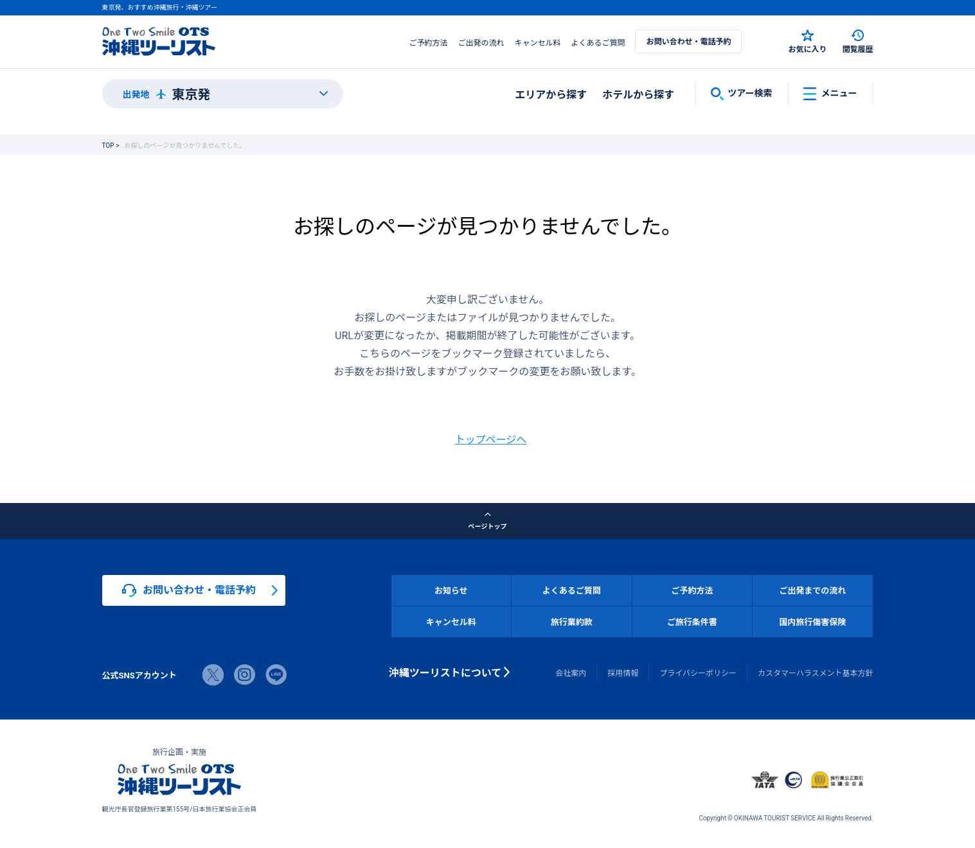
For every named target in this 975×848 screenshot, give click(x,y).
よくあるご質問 (598, 42)
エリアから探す (551, 94)
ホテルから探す (638, 94)
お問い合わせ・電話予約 (688, 41)
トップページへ (491, 438)
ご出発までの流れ (812, 590)
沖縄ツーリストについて (445, 672)
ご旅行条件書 (692, 621)
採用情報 (622, 672)
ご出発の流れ (481, 42)
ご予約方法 (428, 42)
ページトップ (488, 521)
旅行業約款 (572, 621)
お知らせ (451, 590)
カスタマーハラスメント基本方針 (815, 672)
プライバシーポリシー (698, 672)
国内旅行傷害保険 (812, 621)
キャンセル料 (537, 42)
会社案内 (570, 672)
